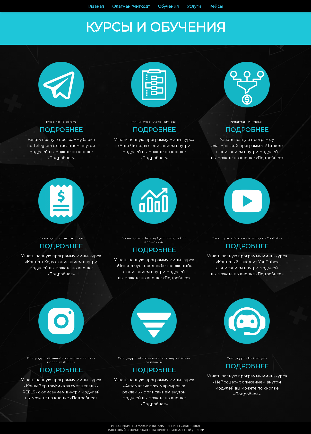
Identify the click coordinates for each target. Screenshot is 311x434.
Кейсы (216, 6)
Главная (96, 6)
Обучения (169, 6)
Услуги (194, 6)
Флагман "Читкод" (131, 6)
